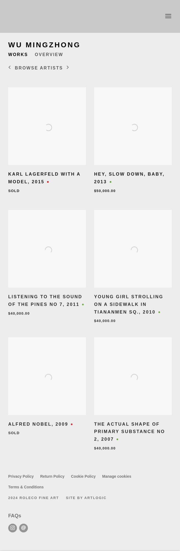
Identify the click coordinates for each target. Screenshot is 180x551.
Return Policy (52, 476)
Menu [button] (168, 16)
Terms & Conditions (26, 487)
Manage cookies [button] (116, 476)
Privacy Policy (21, 476)
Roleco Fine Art (90, 16)
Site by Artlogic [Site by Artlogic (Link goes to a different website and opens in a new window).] (86, 498)
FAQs (14, 515)
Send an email (23, 528)
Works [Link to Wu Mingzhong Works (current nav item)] (18, 54)
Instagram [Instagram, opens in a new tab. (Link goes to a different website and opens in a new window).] (12, 528)
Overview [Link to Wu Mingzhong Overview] (49, 54)
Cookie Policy (83, 476)
